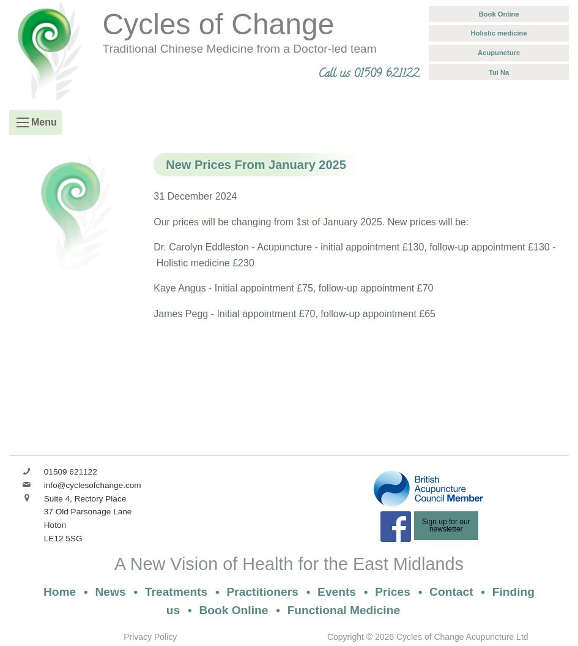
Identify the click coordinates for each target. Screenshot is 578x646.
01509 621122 (70, 471)
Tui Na (499, 72)
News (110, 591)
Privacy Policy (150, 637)
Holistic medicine (499, 33)
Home (59, 591)
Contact (451, 591)
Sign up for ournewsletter (446, 525)
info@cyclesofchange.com (92, 485)
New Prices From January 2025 (256, 164)
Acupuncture (499, 52)
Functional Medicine (343, 610)
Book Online (499, 14)
